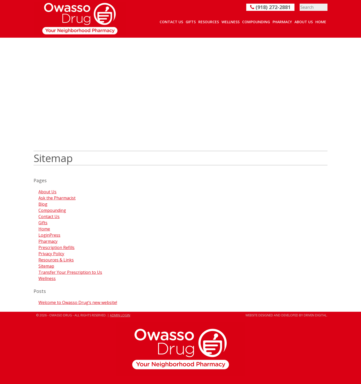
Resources (208, 21)
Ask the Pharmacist (57, 198)
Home (320, 21)
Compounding (256, 21)
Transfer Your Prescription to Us (70, 272)
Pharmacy (282, 21)
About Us (303, 21)
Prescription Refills (56, 247)
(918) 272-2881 (270, 7)
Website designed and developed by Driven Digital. (286, 315)
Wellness (230, 21)
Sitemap (46, 266)
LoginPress (49, 235)
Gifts (191, 21)
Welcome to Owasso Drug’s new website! (77, 302)
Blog (42, 204)
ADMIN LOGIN (120, 315)
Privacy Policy (51, 254)
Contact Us (171, 21)
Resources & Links (56, 260)
